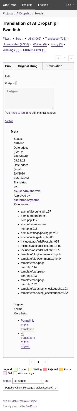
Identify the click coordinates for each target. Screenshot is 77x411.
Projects (27, 4)
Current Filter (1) (34, 50)
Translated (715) (55, 38)
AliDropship (23, 13)
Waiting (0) (40, 44)
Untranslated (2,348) (16, 44)
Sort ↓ (19, 38)
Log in (70, 4)
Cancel (9, 120)
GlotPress (9, 4)
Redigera (29, 98)
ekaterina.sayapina (26, 199)
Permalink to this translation (27, 325)
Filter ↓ (7, 38)
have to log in (19, 112)
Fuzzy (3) (57, 44)
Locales (43, 4)
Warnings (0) (11, 50)
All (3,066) (34, 38)
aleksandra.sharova (27, 191)
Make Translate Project (24, 401)
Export (7, 380)
